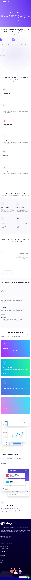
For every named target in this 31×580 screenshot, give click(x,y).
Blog (1, 558)
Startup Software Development (6, 543)
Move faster (5, 155)
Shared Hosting (6, 93)
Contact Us (2, 560)
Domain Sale (6, 109)
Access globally (6, 140)
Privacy (1, 562)
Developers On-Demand (4, 546)
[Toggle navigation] (29, 1)
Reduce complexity (7, 124)
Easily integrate (6, 171)
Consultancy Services (4, 548)
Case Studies (2, 557)
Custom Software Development (6, 544)
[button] (5, 354)
